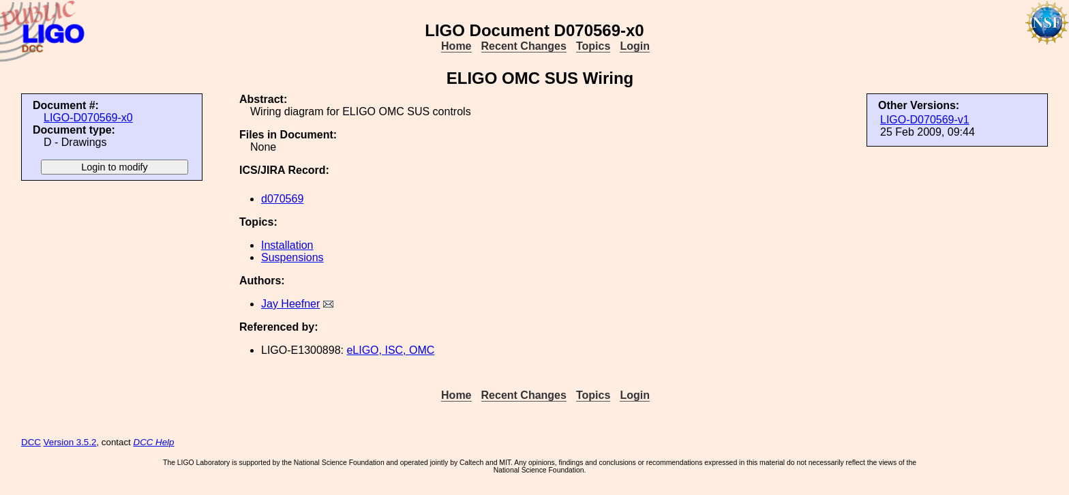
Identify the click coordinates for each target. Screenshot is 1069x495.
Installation (287, 245)
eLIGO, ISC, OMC (390, 350)
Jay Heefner (290, 304)
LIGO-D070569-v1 (924, 119)
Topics (593, 46)
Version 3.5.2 (70, 442)
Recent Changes (524, 46)
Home (456, 46)
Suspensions (292, 257)
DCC (31, 442)
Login (635, 46)
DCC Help (154, 442)
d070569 (282, 199)
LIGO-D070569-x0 (88, 117)
